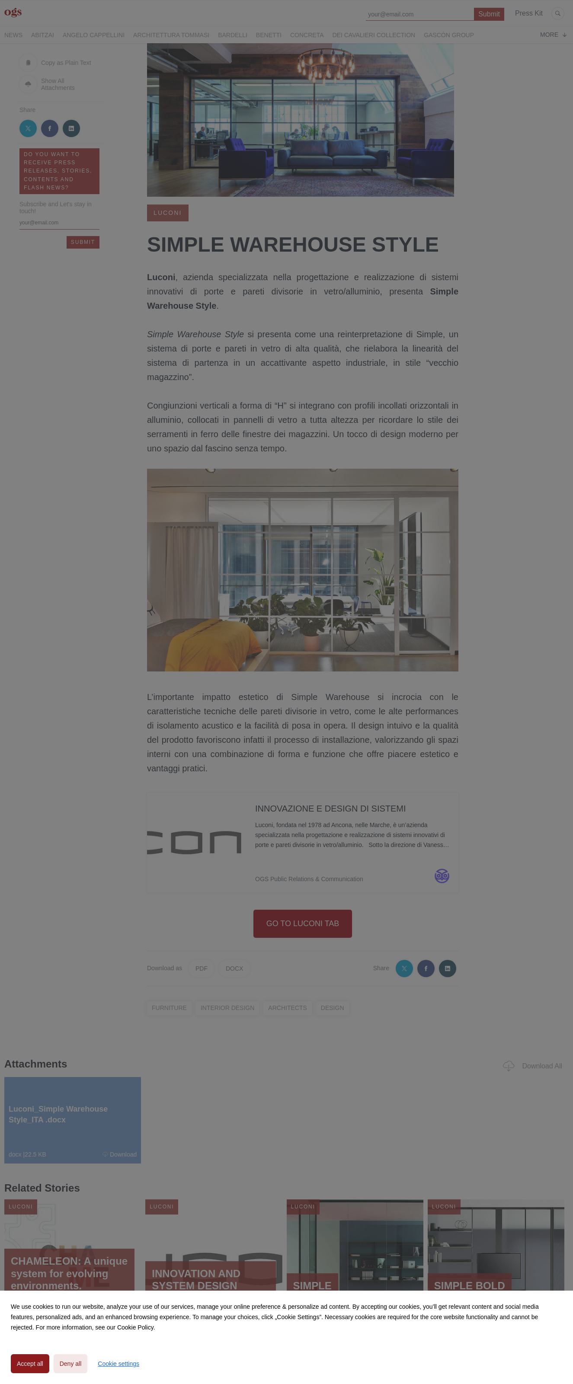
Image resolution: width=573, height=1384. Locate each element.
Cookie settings (118, 1363)
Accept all (30, 1363)
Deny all (71, 1363)
